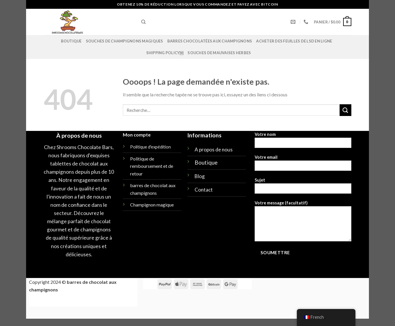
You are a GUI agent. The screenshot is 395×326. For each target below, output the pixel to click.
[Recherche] (143, 22)
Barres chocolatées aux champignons (209, 41)
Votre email (303, 165)
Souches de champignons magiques (124, 41)
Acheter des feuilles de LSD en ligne (294, 41)
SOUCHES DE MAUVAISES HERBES (219, 52)
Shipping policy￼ (165, 52)
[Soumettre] (345, 110)
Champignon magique (152, 204)
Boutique (71, 41)
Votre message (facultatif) (303, 222)
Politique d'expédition (150, 146)
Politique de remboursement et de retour (151, 166)
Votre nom (303, 142)
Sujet (303, 187)
